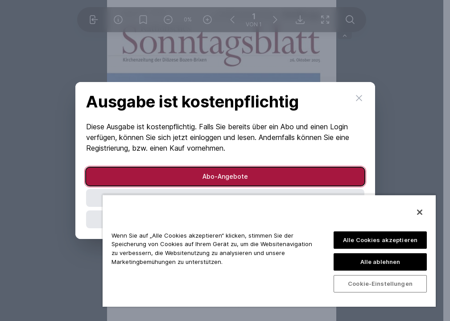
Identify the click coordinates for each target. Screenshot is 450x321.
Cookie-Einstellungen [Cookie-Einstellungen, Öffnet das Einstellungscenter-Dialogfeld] (380, 283)
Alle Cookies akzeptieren (380, 239)
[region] (269, 250)
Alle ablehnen (380, 261)
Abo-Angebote (225, 176)
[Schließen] (419, 212)
